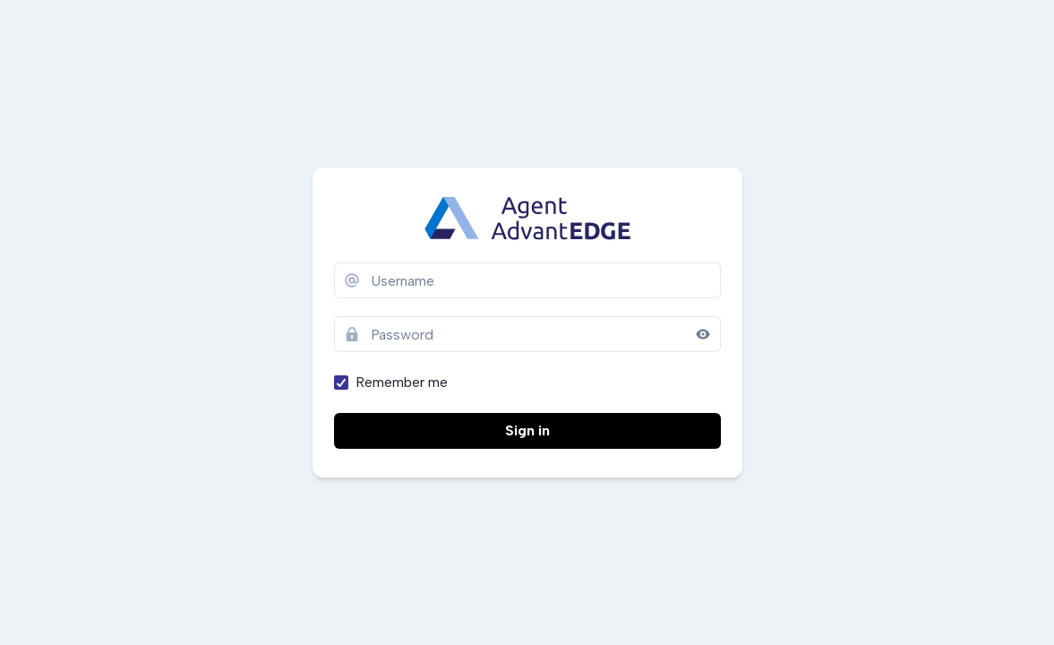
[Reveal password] (703, 334)
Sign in (527, 430)
